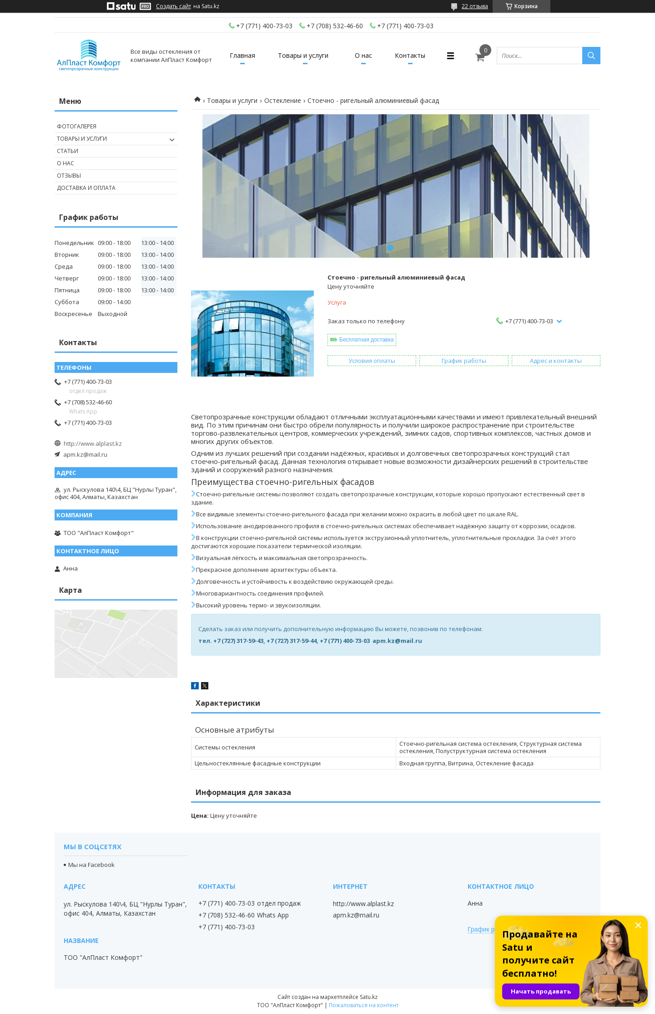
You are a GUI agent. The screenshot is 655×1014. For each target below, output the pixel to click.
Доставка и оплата (86, 188)
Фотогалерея (76, 126)
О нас (363, 55)
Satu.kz (369, 997)
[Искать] (591, 55)
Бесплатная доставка (366, 339)
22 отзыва (475, 6)
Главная (242, 55)
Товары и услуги (303, 55)
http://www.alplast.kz (93, 443)
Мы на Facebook (91, 865)
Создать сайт (173, 6)
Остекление (282, 100)
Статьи (67, 151)
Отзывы (69, 175)
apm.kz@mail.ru (85, 454)
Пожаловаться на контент (363, 1005)
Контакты (410, 55)
